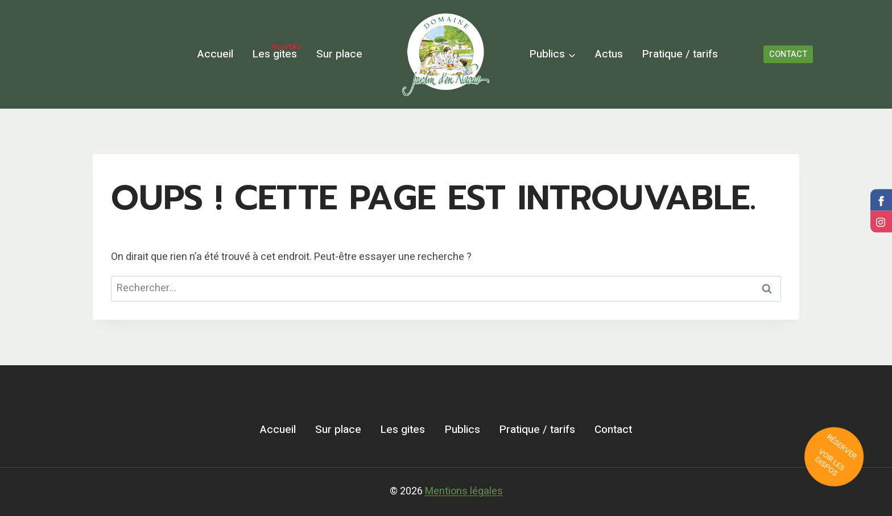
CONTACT (788, 54)
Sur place (339, 54)
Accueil (215, 54)
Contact (613, 429)
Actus (609, 54)
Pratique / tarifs (680, 54)
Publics (462, 429)
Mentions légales (464, 491)
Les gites (277, 52)
